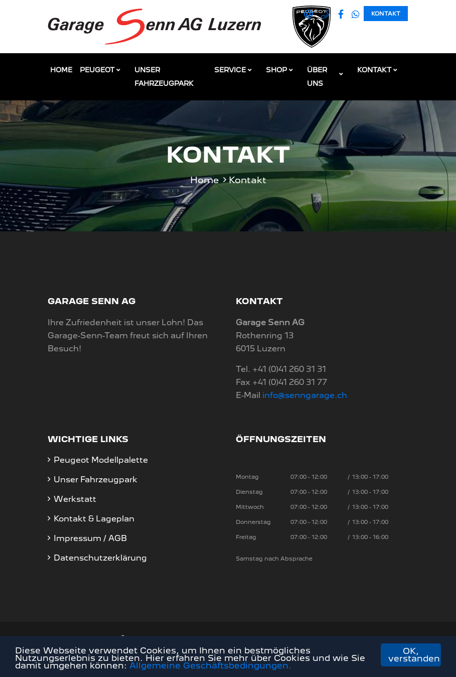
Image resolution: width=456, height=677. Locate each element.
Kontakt (385, 13)
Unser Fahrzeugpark (164, 76)
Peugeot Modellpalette (101, 460)
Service (230, 70)
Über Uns (317, 76)
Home (61, 70)
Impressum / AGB (90, 538)
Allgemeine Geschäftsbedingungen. (210, 665)
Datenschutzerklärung (100, 558)
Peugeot (97, 70)
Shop (276, 70)
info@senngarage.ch (304, 395)
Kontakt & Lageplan (94, 518)
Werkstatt (75, 499)
